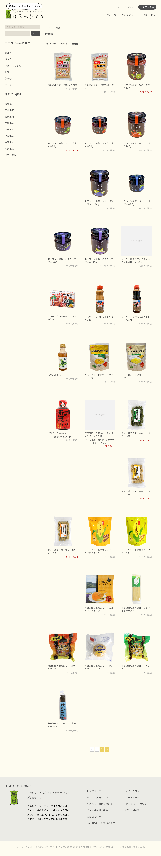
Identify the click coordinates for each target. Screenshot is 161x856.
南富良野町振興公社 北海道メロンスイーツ (99, 609)
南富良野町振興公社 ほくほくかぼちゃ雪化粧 (99, 435)
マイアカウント (125, 7)
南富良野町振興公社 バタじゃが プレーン (99, 667)
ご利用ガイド (129, 15)
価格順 (63, 43)
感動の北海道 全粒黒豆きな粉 (62, 85)
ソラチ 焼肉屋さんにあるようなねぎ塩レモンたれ (135, 261)
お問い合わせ (148, 15)
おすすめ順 (50, 43)
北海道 (57, 28)
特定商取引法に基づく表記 (101, 823)
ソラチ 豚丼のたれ (57, 433)
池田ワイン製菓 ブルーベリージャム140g (99, 203)
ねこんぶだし (54, 375)
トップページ (109, 15)
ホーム (47, 28)
